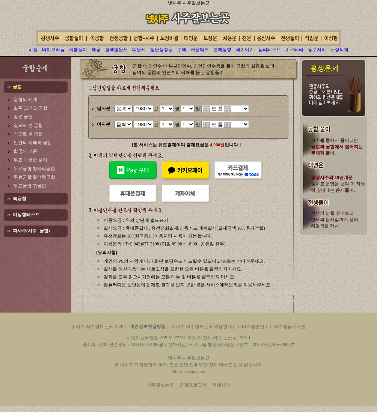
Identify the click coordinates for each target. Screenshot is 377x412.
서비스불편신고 (253, 326)
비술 (33, 49)
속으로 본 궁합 (28, 134)
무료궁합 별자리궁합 (34, 168)
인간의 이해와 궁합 (33, 142)
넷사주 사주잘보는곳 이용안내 (201, 326)
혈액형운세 (116, 49)
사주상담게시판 (290, 326)
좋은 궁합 (23, 116)
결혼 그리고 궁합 (30, 108)
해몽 (96, 49)
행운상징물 (161, 49)
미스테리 (294, 49)
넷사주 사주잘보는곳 (189, 3)
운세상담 (221, 385)
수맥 (181, 49)
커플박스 (200, 49)
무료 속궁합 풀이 (30, 159)
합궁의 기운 (25, 151)
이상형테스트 (26, 214)
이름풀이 (78, 49)
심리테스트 (269, 49)
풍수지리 (317, 49)
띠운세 (139, 49)
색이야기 (245, 49)
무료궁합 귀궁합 (30, 185)
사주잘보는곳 (160, 385)
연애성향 (222, 49)
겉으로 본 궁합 (28, 125)
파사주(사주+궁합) (31, 230)
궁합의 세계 (25, 99)
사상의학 (339, 49)
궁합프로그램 (193, 385)
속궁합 (19, 198)
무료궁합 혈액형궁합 (34, 177)
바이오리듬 (53, 49)
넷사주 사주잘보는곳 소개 (97, 326)
